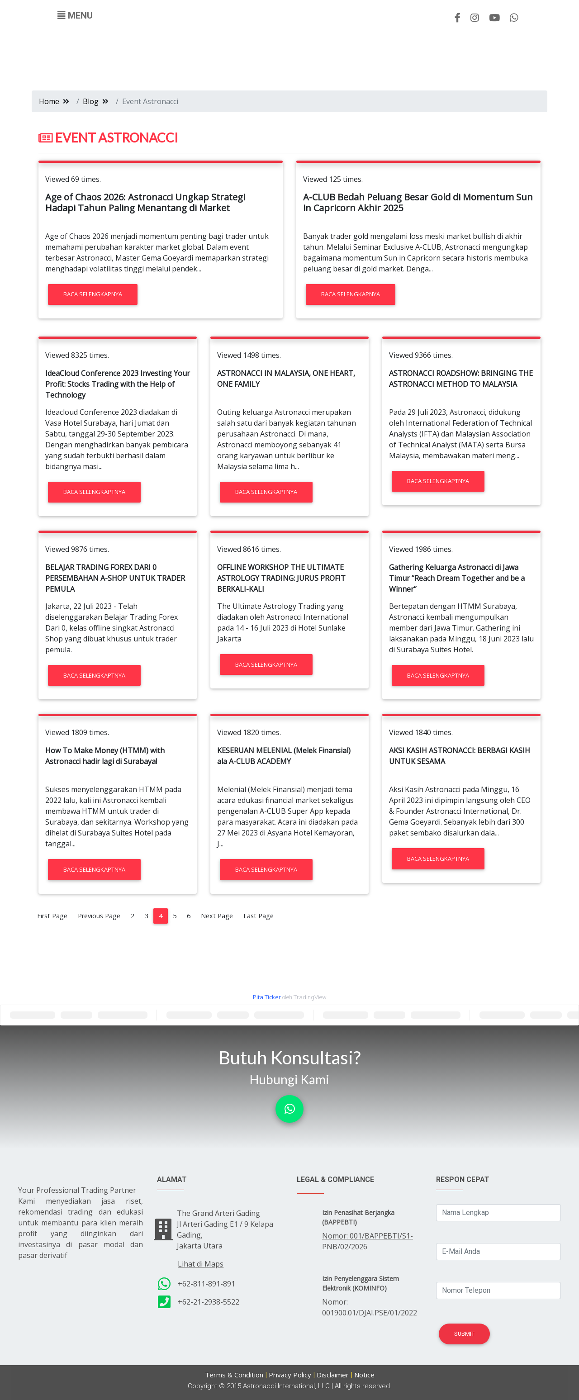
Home (49, 101)
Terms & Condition (234, 1374)
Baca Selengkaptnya (94, 492)
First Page (52, 915)
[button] (289, 1109)
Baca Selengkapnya (92, 294)
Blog (91, 101)
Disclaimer (333, 1374)
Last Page (258, 915)
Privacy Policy (290, 1374)
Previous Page (99, 915)
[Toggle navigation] (75, 15)
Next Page (217, 915)
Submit (464, 1333)
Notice (364, 1374)
